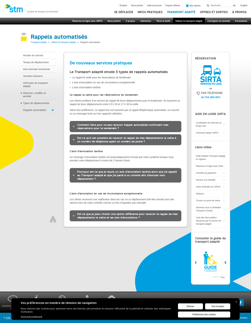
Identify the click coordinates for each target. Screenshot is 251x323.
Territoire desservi (33, 76)
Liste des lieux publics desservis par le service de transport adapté (208, 220)
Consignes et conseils (219, 21)
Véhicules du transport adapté (35, 85)
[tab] (125, 126)
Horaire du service (33, 55)
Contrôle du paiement (206, 173)
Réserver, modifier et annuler (34, 95)
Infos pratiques (150, 12)
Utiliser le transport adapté (188, 21)
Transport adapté (181, 12)
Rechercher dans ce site (208, 5)
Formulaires (241, 21)
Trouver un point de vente (208, 200)
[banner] (31, 9)
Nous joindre (114, 21)
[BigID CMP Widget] (125, 310)
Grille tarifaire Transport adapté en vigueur (210, 157)
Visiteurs (200, 193)
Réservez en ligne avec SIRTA (87, 21)
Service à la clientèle (205, 180)
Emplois (123, 5)
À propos (239, 12)
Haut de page (53, 219)
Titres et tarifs (163, 21)
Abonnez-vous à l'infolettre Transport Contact (208, 209)
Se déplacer (123, 12)
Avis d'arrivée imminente (36, 69)
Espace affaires (173, 5)
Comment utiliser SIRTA (207, 133)
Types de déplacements (36, 103)
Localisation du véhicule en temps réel (208, 124)
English (244, 5)
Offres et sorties (214, 12)
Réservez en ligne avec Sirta (209, 166)
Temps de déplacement (36, 62)
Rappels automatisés (34, 110)
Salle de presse (154, 5)
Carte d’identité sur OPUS (208, 187)
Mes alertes (193, 5)
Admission (145, 21)
